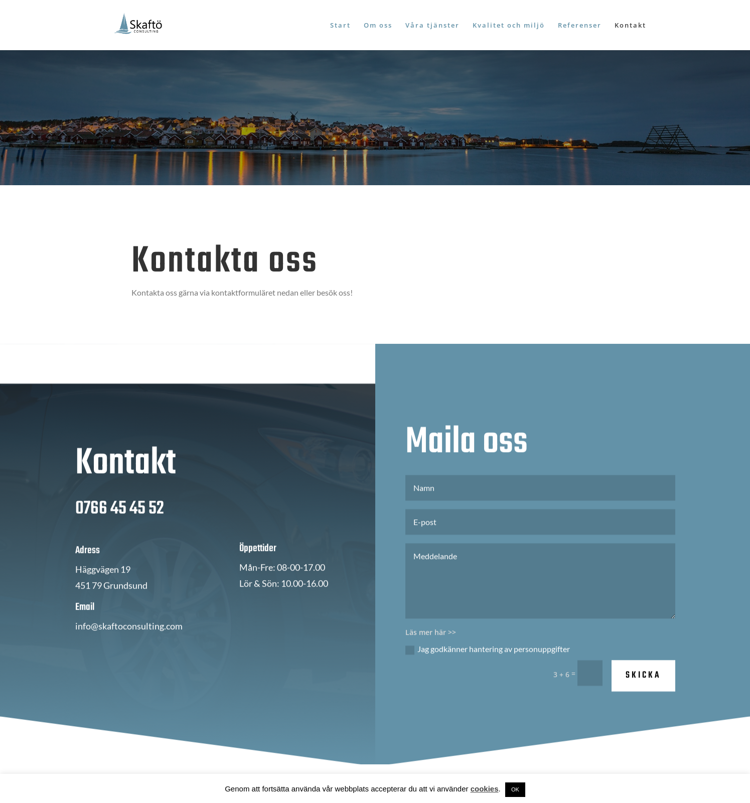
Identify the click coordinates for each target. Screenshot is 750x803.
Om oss (378, 26)
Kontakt (630, 26)
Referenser (580, 26)
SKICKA (643, 680)
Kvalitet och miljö (509, 26)
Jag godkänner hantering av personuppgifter (487, 654)
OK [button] (515, 789)
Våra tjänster (432, 26)
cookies (485, 788)
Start (340, 26)
